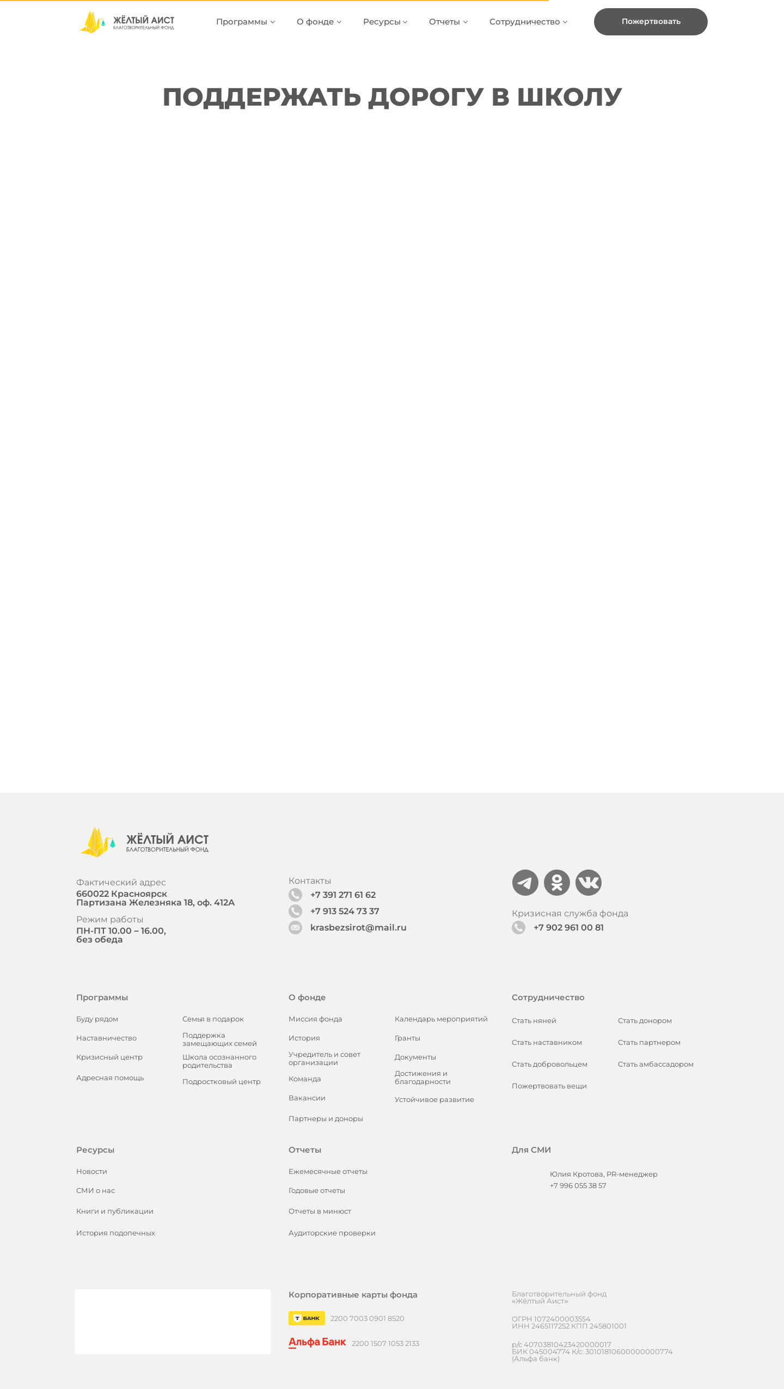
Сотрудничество (524, 21)
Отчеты (444, 21)
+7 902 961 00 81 (569, 725)
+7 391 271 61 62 (343, 693)
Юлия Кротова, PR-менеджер (604, 972)
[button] (651, 21)
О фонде (315, 21)
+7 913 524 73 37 (344, 709)
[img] (126, 22)
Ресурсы (382, 21)
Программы (241, 21)
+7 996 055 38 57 (578, 983)
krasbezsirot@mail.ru (358, 725)
